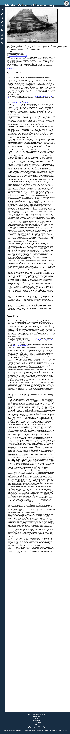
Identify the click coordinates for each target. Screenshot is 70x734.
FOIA (36, 724)
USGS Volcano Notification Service (37, 714)
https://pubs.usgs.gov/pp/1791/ (21, 102)
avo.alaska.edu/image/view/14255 (18, 56)
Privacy (36, 718)
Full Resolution (10, 68)
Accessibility (36, 720)
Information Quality (37, 722)
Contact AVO (36, 716)
